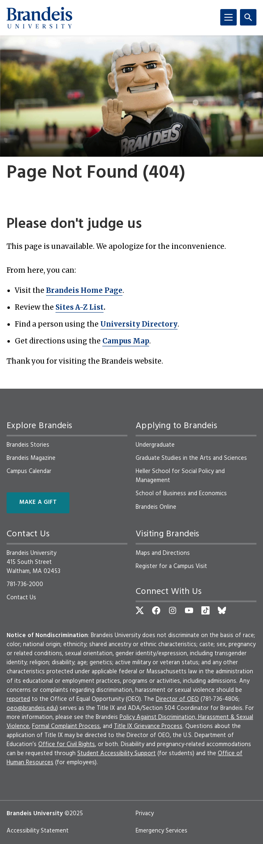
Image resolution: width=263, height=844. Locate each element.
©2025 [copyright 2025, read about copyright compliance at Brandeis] (74, 813)
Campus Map (125, 340)
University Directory (139, 324)
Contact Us (21, 598)
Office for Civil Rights (66, 744)
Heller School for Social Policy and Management (180, 475)
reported (18, 699)
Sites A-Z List (79, 307)
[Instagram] (172, 610)
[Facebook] (156, 610)
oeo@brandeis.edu (31, 708)
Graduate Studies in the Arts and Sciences (191, 458)
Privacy (145, 813)
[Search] (248, 17)
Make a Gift (38, 502)
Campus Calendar (29, 471)
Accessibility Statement (38, 831)
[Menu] (228, 17)
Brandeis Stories (28, 445)
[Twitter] (140, 610)
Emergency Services (161, 831)
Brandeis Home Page (84, 290)
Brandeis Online (156, 507)
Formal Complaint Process (66, 726)
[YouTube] (189, 610)
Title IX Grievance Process (148, 726)
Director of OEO (177, 699)
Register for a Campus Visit (171, 566)
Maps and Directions (163, 553)
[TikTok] (205, 610)
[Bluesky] (222, 610)
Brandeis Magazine (31, 458)
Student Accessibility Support (116, 753)
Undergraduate (155, 445)
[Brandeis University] (39, 18)
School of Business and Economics (181, 494)
